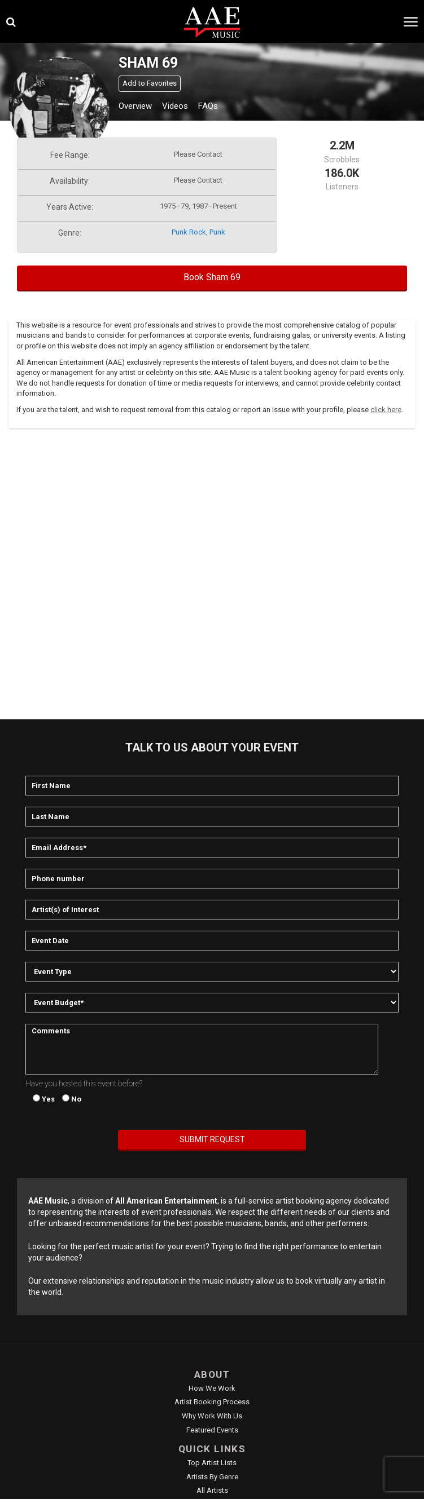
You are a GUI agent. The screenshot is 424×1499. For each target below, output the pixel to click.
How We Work (212, 1388)
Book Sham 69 (212, 277)
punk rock (189, 232)
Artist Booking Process (212, 1402)
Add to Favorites (150, 83)
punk (217, 232)
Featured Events (212, 1430)
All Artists (212, 1490)
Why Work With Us (212, 1416)
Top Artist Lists (212, 1462)
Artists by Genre (212, 1477)
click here (385, 409)
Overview (135, 106)
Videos (175, 106)
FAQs (208, 106)
